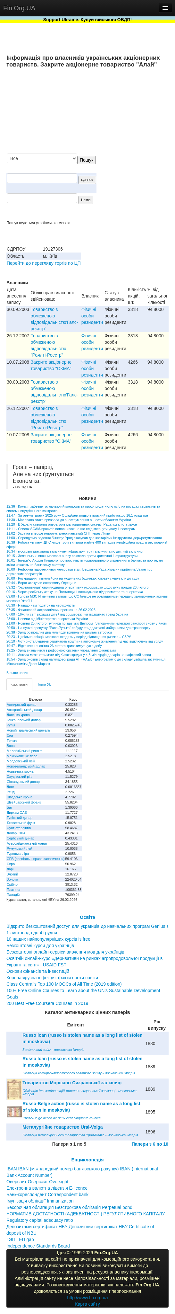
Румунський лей (19, 848)
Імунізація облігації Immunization (40, 1200)
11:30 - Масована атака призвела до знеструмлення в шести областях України (68, 520)
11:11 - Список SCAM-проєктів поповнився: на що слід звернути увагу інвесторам (71, 529)
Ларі (10, 869)
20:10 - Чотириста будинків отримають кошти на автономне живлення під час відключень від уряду (84, 641)
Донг (10, 787)
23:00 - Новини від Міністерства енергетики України (47, 619)
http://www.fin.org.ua (87, 1297)
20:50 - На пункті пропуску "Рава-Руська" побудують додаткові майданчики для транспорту (78, 628)
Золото (12, 879)
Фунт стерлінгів (19, 828)
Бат (10, 807)
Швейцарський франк (24, 802)
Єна (10, 735)
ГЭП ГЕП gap (20, 1239)
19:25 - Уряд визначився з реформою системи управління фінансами (61, 650)
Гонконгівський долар (24, 720)
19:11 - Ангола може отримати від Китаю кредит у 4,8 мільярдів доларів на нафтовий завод (78, 655)
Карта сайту (87, 1304)
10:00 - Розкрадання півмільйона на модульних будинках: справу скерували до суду (72, 578)
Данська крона (18, 715)
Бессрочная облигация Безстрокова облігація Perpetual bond (69, 1207)
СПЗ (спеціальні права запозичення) (36, 859)
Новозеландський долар (26, 766)
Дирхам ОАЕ (17, 812)
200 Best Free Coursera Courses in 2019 (47, 1003)
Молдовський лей (21, 761)
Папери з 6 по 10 (150, 1144)
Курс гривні (19, 684)
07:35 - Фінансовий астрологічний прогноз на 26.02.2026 (51, 610)
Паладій (13, 895)
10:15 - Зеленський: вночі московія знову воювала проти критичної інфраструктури (72, 556)
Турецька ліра (18, 854)
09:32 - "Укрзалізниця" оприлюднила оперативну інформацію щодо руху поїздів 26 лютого (77, 587)
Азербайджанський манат (27, 843)
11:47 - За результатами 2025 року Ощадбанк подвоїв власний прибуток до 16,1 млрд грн (77, 515)
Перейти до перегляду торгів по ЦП (44, 263)
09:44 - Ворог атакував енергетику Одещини (41, 583)
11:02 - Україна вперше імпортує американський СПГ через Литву (58, 533)
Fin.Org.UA (19, 8)
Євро (11, 864)
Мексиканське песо (22, 756)
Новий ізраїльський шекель (28, 730)
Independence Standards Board (38, 1245)
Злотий (12, 874)
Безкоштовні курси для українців (40, 945)
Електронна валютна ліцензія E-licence (47, 1188)
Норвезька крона (20, 771)
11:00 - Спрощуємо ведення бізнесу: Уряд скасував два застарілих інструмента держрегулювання (84, 538)
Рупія (11, 725)
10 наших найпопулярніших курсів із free (48, 939)
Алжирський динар (22, 704)
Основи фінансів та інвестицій (37, 971)
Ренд (11, 792)
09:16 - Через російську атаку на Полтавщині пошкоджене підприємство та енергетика (74, 592)
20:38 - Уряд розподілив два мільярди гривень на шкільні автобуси (59, 632)
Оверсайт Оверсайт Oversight (37, 1181)
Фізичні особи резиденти (92, 316)
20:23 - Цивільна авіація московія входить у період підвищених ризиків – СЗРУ (68, 637)
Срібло (12, 884)
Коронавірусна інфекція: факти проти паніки (52, 977)
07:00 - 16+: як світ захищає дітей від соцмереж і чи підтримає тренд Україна (67, 614)
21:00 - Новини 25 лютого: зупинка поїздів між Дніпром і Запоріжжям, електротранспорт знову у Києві (86, 623)
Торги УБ (44, 684)
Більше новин (17, 673)
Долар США (16, 833)
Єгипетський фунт (21, 823)
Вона (11, 746)
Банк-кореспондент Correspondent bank (47, 1194)
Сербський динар (20, 838)
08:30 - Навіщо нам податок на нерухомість (40, 605)
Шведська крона (19, 797)
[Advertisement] (120, 111)
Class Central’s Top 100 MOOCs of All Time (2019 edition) (64, 984)
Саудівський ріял (20, 776)
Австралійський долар (24, 710)
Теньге (12, 740)
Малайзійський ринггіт (24, 751)
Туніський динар (19, 818)
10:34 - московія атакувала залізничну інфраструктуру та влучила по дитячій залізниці (74, 551)
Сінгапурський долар (23, 782)
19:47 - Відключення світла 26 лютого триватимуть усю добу (54, 646)
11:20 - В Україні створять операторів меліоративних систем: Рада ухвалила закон (71, 524)
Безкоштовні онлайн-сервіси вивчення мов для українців (65, 951)
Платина (13, 890)
